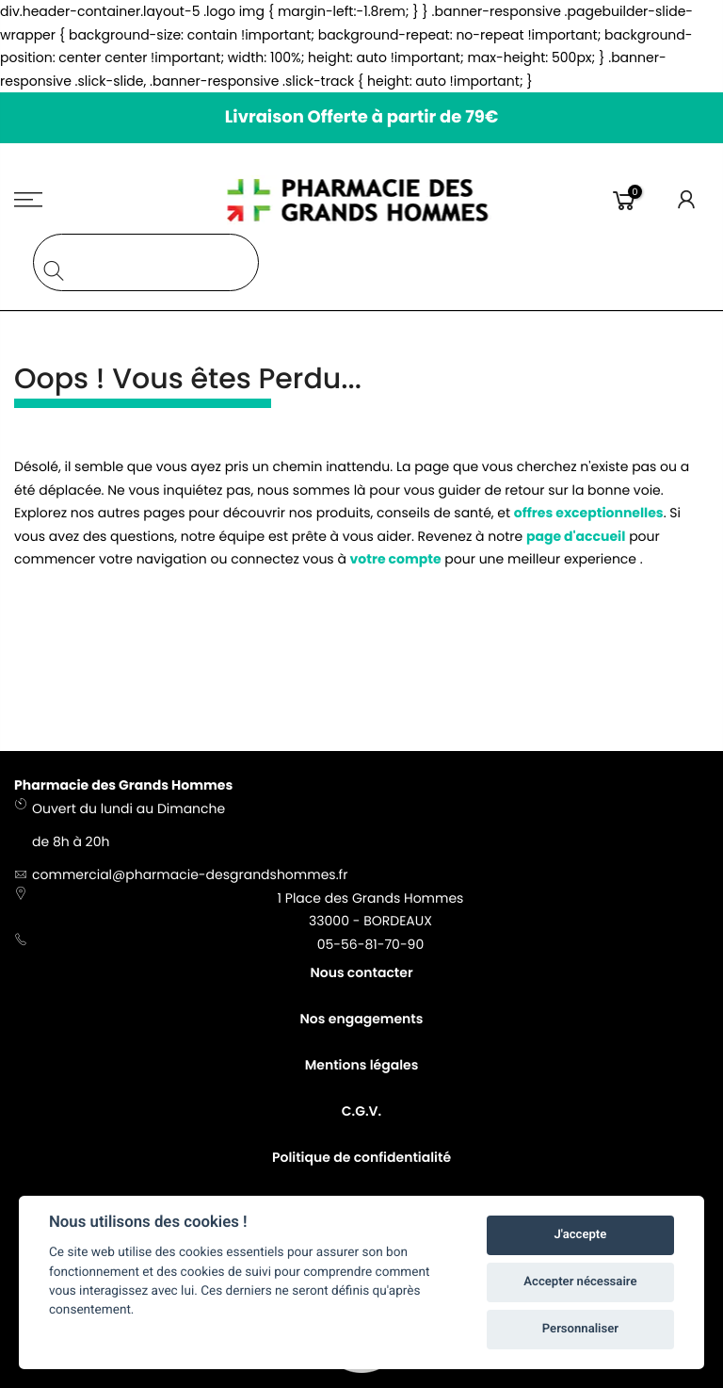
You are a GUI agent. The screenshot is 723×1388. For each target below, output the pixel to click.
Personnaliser (580, 1329)
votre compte (396, 558)
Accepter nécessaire (579, 1282)
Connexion (687, 200)
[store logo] (362, 200)
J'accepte (580, 1235)
